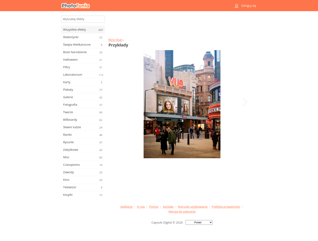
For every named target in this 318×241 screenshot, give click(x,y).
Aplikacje (126, 206)
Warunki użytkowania (192, 206)
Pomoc (154, 206)
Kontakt (168, 206)
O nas (141, 206)
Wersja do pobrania (182, 211)
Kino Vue (115, 40)
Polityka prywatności (226, 206)
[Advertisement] (182, 25)
